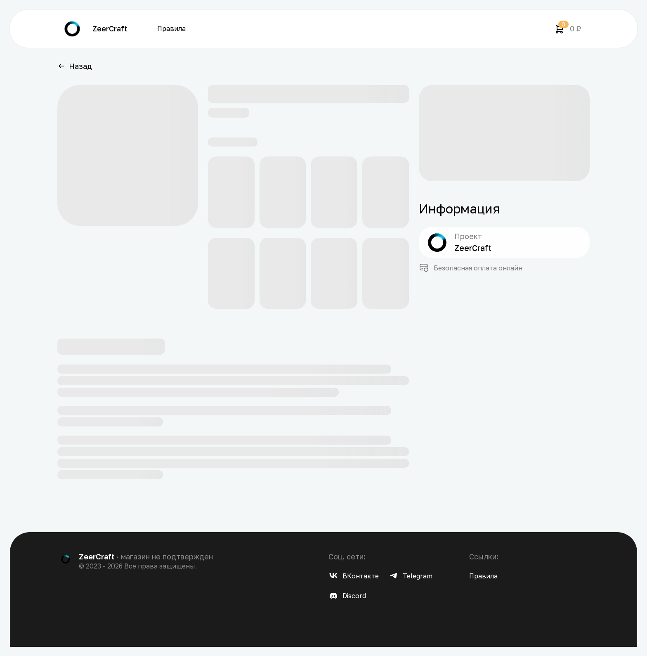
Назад (74, 66)
